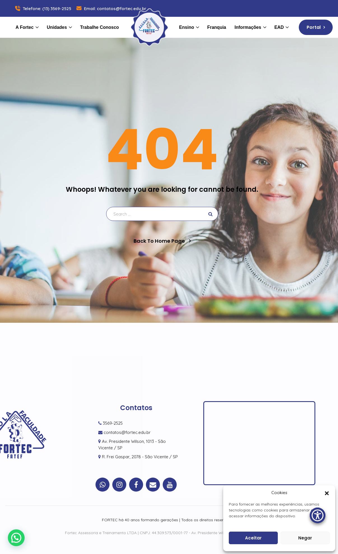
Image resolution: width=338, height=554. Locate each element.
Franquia (216, 27)
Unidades (57, 27)
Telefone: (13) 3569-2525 (42, 8)
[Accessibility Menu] (317, 515)
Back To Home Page (159, 241)
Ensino (186, 27)
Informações (248, 27)
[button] (327, 492)
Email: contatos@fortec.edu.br (110, 8)
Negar (305, 538)
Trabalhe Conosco (99, 27)
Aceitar (253, 538)
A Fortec (25, 27)
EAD (279, 27)
